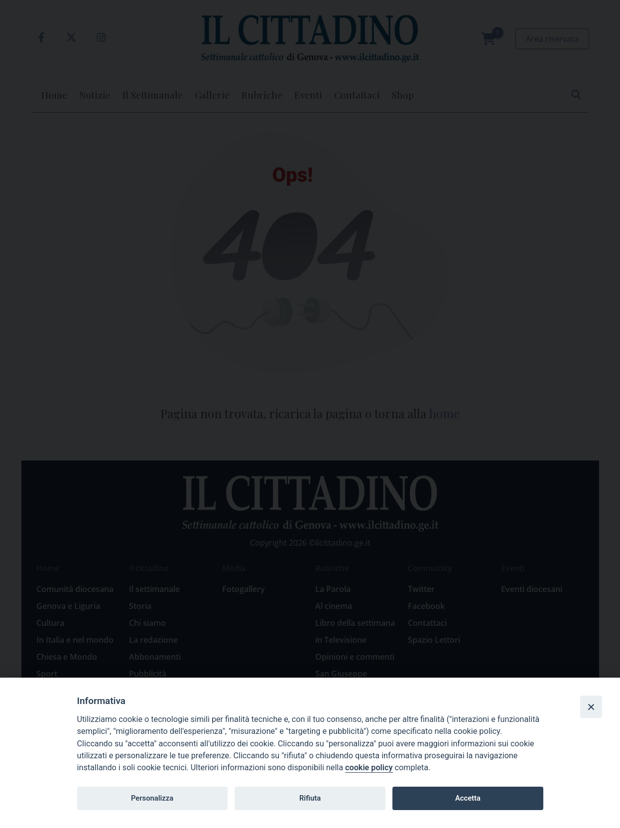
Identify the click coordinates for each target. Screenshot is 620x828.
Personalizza (152, 798)
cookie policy (368, 767)
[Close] (591, 706)
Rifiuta (310, 798)
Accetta (468, 798)
